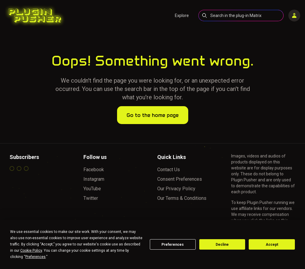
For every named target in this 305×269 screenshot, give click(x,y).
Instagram (93, 179)
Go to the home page (153, 115)
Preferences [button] (35, 257)
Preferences (172, 244)
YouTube (92, 188)
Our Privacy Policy (176, 188)
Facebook (93, 169)
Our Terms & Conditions (181, 198)
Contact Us (168, 169)
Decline (222, 244)
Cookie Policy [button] (31, 250)
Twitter (90, 198)
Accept (272, 244)
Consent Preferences (179, 179)
